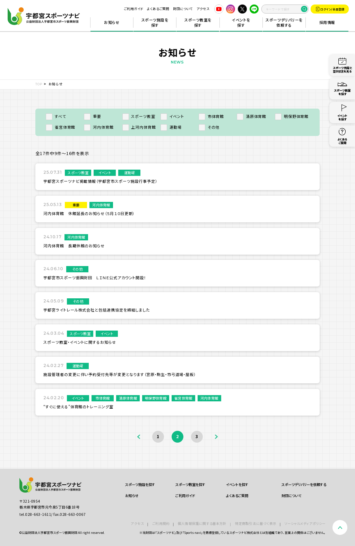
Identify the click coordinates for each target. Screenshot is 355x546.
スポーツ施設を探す (154, 22)
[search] (285, 9)
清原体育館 (251, 116)
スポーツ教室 (138, 116)
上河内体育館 (139, 127)
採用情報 (327, 22)
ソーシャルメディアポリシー (305, 523)
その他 (209, 127)
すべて (56, 116)
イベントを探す (241, 22)
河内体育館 (98, 127)
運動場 (171, 127)
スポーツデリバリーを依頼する (284, 22)
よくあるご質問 (158, 8)
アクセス (203, 8)
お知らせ (111, 22)
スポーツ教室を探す (197, 22)
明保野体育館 (292, 116)
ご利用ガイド (133, 8)
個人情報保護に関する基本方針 (202, 523)
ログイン (329, 9)
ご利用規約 (161, 523)
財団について (183, 8)
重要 (92, 116)
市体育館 (211, 116)
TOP (38, 84)
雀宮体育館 (60, 127)
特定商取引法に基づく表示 (255, 523)
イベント (172, 116)
